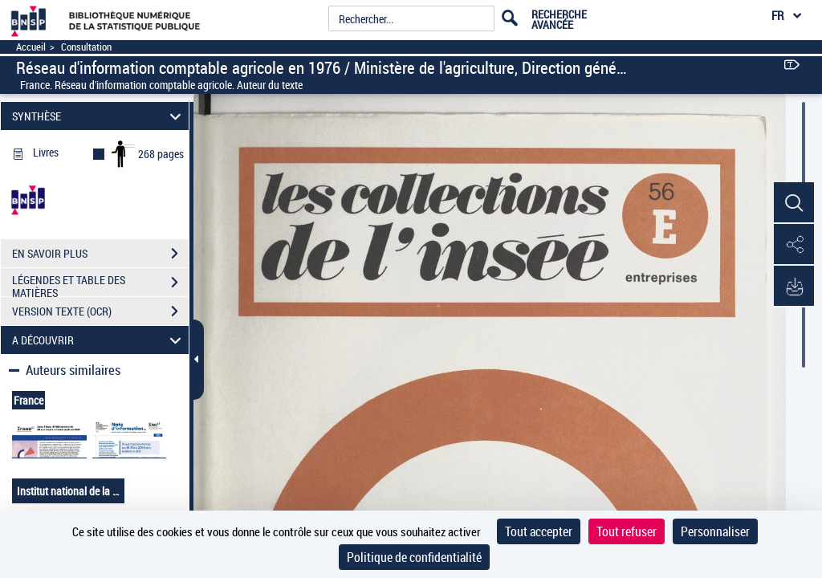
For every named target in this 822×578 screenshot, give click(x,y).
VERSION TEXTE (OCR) (100, 311)
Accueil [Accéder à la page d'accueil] (31, 47)
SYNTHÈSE (99, 116)
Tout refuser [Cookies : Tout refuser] (626, 531)
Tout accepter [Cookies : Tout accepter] (538, 531)
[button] (794, 203)
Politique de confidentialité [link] (414, 557)
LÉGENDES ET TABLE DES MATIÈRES (100, 284)
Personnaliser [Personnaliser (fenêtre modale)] (715, 531)
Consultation (86, 47)
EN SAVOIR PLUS (100, 253)
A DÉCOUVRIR (99, 340)
